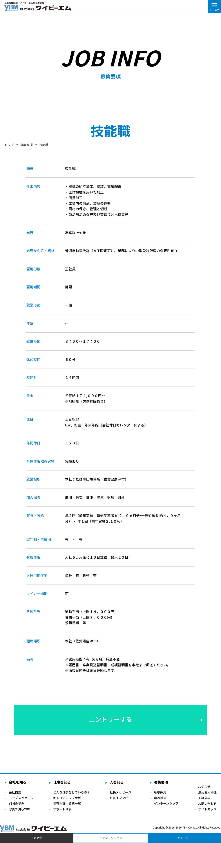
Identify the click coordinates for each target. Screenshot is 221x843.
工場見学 (204, 798)
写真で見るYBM (19, 809)
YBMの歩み (16, 803)
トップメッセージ (21, 798)
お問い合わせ (207, 803)
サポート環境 (62, 809)
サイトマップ (207, 809)
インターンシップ (166, 803)
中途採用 (160, 798)
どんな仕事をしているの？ (71, 792)
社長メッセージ (120, 792)
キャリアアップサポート (70, 798)
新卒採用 (160, 792)
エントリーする (110, 719)
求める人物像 (207, 792)
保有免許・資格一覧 (67, 803)
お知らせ (204, 786)
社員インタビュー (122, 798)
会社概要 (15, 792)
